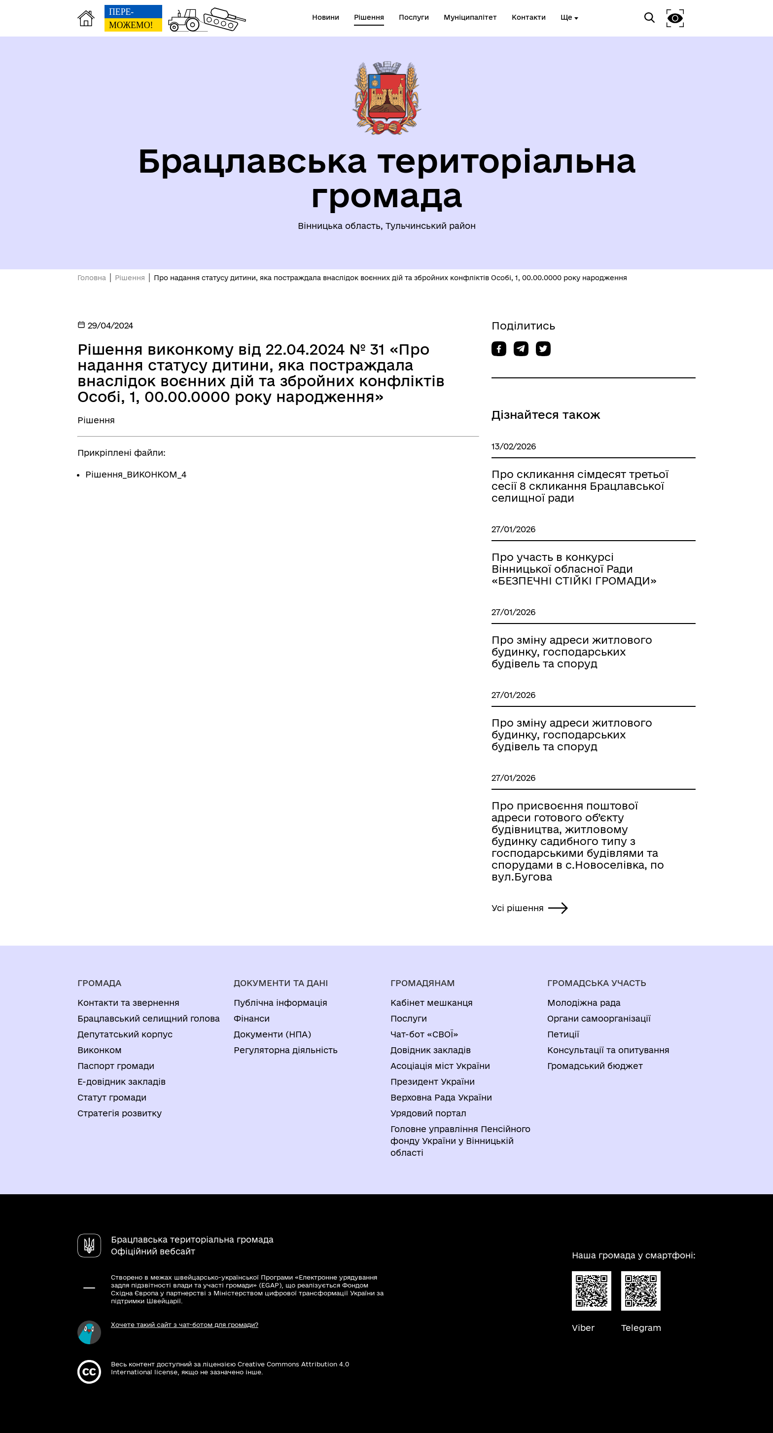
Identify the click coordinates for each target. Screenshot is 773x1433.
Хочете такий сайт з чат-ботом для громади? (184, 1324)
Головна (91, 278)
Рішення (130, 278)
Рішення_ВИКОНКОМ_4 (135, 474)
